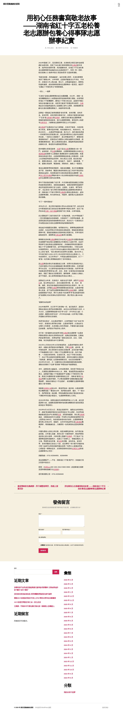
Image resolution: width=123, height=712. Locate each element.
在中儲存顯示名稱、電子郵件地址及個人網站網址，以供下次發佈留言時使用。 (62, 545)
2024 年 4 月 (68, 645)
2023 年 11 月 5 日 (63, 48)
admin (52, 48)
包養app (47, 467)
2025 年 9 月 (68, 604)
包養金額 (58, 235)
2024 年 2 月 (68, 653)
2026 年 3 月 (68, 584)
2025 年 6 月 (68, 617)
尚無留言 (75, 48)
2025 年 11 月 (69, 600)
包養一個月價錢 (51, 211)
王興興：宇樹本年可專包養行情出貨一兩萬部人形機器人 (34, 606)
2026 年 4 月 (68, 580)
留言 (40, 514)
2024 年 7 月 (68, 633)
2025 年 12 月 (69, 596)
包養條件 (49, 118)
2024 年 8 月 (68, 629)
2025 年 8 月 (68, 608)
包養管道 (43, 122)
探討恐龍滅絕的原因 (11, 4)
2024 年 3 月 (68, 649)
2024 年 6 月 (68, 637)
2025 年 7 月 (68, 612)
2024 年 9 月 (68, 625)
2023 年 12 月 (69, 661)
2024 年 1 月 (68, 657)
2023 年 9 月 (68, 674)
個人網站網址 (42, 537)
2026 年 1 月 (68, 592)
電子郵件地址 (66, 529)
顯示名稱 (41, 529)
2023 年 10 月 (69, 670)
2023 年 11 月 (69, 666)
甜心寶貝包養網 (46, 175)
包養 (81, 103)
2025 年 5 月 (68, 621)
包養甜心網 (48, 388)
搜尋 (15, 568)
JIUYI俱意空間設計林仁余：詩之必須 (27, 602)
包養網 (74, 65)
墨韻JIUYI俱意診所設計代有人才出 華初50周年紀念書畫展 (35, 598)
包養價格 (78, 422)
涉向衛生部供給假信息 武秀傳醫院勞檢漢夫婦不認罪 (33, 594)
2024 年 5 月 (68, 641)
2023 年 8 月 (68, 678)
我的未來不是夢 (69, 692)
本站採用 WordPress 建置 (43, 707)
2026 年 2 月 (68, 588)
